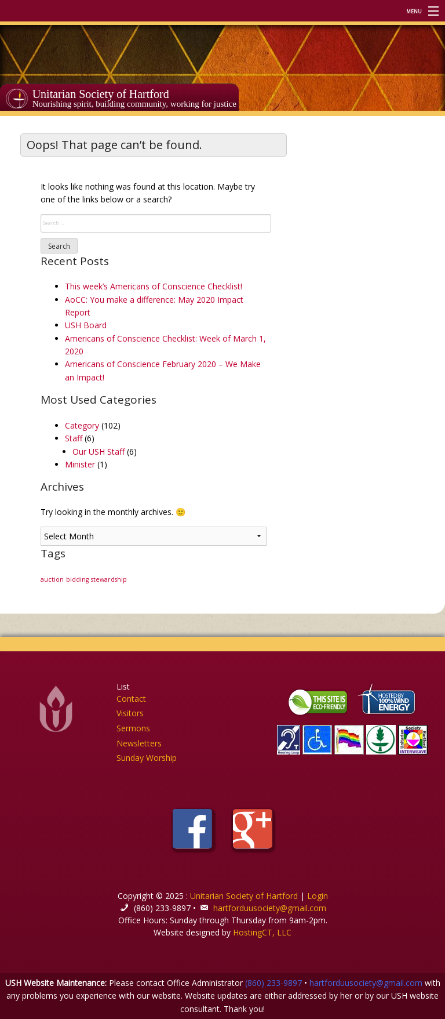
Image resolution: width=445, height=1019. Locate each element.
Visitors (130, 713)
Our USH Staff (98, 451)
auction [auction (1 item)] (52, 579)
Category (82, 425)
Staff (73, 438)
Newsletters (139, 743)
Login (317, 895)
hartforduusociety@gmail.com (269, 907)
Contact (131, 698)
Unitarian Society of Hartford (100, 94)
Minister (80, 464)
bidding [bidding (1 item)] (77, 579)
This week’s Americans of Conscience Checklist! (153, 286)
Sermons (133, 728)
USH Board (86, 325)
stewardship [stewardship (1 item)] (109, 579)
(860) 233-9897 (273, 982)
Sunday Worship (146, 757)
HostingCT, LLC (262, 932)
